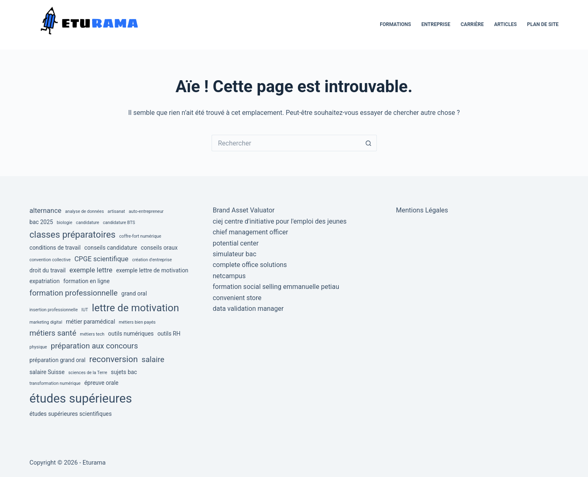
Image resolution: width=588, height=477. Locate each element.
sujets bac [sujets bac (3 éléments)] (124, 372)
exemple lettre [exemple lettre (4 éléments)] (90, 270)
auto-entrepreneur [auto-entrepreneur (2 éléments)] (146, 211)
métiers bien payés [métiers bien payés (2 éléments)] (137, 322)
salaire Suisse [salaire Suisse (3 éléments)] (46, 372)
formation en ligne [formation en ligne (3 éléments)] (86, 281)
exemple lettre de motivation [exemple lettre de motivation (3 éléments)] (152, 270)
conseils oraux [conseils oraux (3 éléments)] (159, 247)
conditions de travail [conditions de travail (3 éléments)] (55, 247)
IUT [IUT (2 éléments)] (84, 309)
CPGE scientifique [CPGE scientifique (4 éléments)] (101, 259)
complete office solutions (250, 265)
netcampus (229, 276)
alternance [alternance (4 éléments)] (45, 211)
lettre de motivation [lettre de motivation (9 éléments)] (135, 308)
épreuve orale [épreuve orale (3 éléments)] (101, 382)
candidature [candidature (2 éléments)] (87, 222)
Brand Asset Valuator (244, 210)
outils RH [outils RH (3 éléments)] (169, 333)
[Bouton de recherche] (368, 143)
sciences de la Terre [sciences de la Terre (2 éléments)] (87, 372)
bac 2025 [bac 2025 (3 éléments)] (41, 222)
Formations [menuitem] (395, 24)
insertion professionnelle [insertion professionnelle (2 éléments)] (53, 309)
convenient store (237, 298)
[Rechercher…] (286, 143)
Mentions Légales (422, 210)
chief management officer (250, 232)
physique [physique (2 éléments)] (38, 347)
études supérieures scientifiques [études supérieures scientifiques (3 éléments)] (70, 413)
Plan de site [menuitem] (543, 24)
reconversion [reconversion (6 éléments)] (113, 359)
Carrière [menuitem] (472, 24)
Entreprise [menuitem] (435, 24)
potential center (236, 243)
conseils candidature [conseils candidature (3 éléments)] (110, 247)
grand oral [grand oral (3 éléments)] (134, 293)
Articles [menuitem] (505, 24)
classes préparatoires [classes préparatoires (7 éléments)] (72, 234)
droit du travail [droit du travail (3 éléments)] (47, 270)
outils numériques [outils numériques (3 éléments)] (131, 333)
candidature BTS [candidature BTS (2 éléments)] (119, 222)
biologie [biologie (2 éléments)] (64, 222)
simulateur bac (235, 254)
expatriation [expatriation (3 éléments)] (44, 281)
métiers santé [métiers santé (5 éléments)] (52, 333)
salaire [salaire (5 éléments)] (153, 359)
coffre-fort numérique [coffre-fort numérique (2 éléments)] (140, 236)
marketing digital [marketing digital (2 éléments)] (45, 322)
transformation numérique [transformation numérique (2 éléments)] (55, 383)
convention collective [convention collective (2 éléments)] (50, 259)
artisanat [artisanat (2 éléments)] (116, 211)
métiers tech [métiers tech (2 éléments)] (92, 334)
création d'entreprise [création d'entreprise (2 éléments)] (152, 259)
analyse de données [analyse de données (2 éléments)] (84, 211)
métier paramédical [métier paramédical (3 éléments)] (90, 321)
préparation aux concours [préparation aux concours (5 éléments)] (94, 346)
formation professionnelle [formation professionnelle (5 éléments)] (73, 293)
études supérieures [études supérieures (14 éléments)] (80, 398)
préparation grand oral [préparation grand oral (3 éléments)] (57, 360)
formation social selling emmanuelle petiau (276, 287)
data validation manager (248, 308)
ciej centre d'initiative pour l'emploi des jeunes (280, 221)
